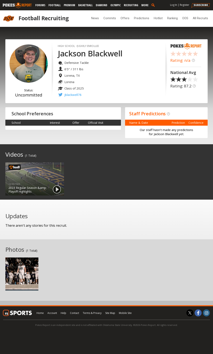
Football (55, 5)
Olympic (115, 5)
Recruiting (131, 5)
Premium (69, 5)
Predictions (141, 18)
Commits (109, 18)
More (144, 5)
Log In (173, 5)
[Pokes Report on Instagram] (206, 312)
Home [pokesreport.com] (40, 313)
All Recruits (200, 18)
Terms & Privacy (92, 313)
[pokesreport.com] (17, 5)
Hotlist (158, 18)
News (95, 18)
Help (63, 313)
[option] (34, 178)
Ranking (172, 18)
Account (52, 313)
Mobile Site (125, 313)
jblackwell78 (73, 95)
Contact (74, 313)
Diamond (101, 5)
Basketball (85, 5)
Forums (40, 5)
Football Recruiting (44, 18)
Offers (125, 18)
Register (184, 5)
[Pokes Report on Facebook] (198, 312)
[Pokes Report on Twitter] (189, 312)
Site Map (110, 313)
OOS (185, 18)
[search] (153, 5)
